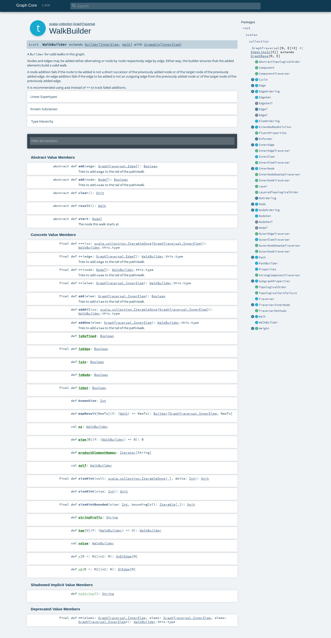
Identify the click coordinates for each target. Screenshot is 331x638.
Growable (152, 44)
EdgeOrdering (269, 91)
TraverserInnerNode (274, 305)
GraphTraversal (84, 24)
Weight (264, 328)
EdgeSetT (266, 103)
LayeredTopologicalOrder (279, 192)
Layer (263, 186)
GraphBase (259, 56)
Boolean (150, 166)
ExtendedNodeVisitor (275, 127)
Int (103, 401)
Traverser (266, 299)
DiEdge (124, 569)
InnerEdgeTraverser (274, 150)
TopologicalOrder (273, 287)
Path (262, 257)
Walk (262, 316)
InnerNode (266, 168)
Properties (267, 269)
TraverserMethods (273, 311)
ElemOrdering (269, 121)
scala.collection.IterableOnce (123, 243)
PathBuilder (268, 263)
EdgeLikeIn (260, 52)
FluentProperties (273, 133)
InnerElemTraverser (274, 162)
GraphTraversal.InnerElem (177, 243)
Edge (262, 85)
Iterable (167, 504)
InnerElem (266, 156)
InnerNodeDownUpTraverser (279, 174)
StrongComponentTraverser (279, 275)
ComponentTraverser (274, 73)
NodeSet (265, 216)
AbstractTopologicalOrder (279, 62)
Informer (266, 139)
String (112, 517)
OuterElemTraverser (274, 239)
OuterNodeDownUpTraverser (279, 245)
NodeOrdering (269, 210)
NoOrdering (267, 198)
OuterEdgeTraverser (274, 233)
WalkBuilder (268, 322)
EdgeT (263, 109)
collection (65, 24)
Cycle (263, 79)
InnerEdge (266, 145)
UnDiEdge (124, 556)
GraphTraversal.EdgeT (118, 166)
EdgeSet (265, 97)
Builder (92, 44)
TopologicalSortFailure (278, 293)
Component (266, 67)
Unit (100, 193)
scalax (53, 24)
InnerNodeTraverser (274, 180)
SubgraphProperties (274, 281)
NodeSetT (266, 222)
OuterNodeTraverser (274, 251)
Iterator (128, 452)
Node (262, 204)
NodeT (263, 228)
